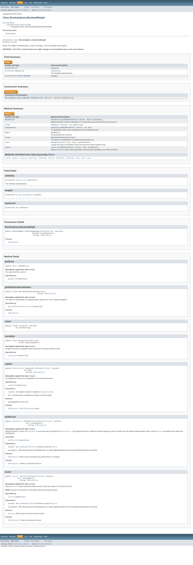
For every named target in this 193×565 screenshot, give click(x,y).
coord (53, 127)
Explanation (10, 130)
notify (51, 162)
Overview (4, 3)
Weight (14, 42)
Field (15, 10)
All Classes (48, 7)
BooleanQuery (10, 33)
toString (70, 162)
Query (7, 135)
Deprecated (38, 3)
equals (15, 162)
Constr (20, 10)
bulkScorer (55, 121)
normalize (55, 145)
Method (26, 10)
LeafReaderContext (69, 121)
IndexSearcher (37, 99)
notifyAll (60, 162)
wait (78, 162)
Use (25, 3)
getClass (33, 162)
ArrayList (19, 77)
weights (54, 77)
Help (45, 3)
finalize (23, 162)
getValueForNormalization (62, 140)
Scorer (8, 151)
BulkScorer (10, 121)
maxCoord (55, 69)
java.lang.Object (8, 23)
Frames (26, 7)
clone (7, 162)
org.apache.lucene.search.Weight (19, 25)
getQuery (55, 135)
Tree (30, 3)
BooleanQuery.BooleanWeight (17, 99)
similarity (55, 72)
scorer (54, 151)
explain (54, 130)
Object (51, 158)
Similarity (19, 72)
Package (12, 3)
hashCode (42, 162)
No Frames (35, 7)
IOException (46, 241)
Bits (89, 121)
